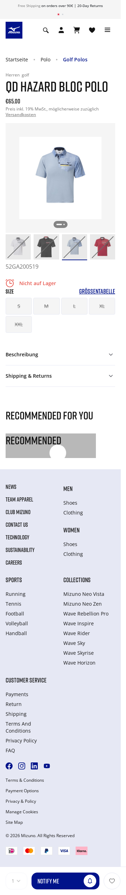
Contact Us (17, 524)
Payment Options (22, 790)
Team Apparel (19, 499)
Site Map (14, 822)
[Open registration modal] (61, 30)
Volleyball (17, 623)
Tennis (13, 603)
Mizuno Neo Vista (83, 594)
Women (71, 530)
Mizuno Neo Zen (82, 603)
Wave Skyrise (78, 653)
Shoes (70, 502)
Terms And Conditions (18, 727)
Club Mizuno (18, 512)
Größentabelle (97, 291)
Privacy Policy (21, 740)
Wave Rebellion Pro (85, 613)
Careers (14, 562)
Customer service (26, 680)
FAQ (10, 750)
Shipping (16, 714)
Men (67, 488)
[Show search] (46, 30)
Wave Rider (76, 633)
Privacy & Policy (21, 801)
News (11, 486)
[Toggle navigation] (107, 30)
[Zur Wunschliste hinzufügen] (112, 881)
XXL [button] (19, 324)
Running (16, 594)
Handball (16, 633)
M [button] (46, 306)
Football (15, 613)
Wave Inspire (78, 623)
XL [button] (102, 306)
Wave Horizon (79, 662)
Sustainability (20, 549)
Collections (77, 580)
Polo (45, 59)
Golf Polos (75, 59)
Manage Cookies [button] (22, 811)
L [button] (74, 306)
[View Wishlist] (92, 30)
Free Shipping (29, 5)
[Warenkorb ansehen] (76, 30)
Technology (17, 537)
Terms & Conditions (25, 780)
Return (14, 704)
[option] (18, 247)
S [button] (19, 306)
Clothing (73, 512)
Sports (14, 580)
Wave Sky (74, 643)
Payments (17, 694)
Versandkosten (21, 114)
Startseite (17, 59)
